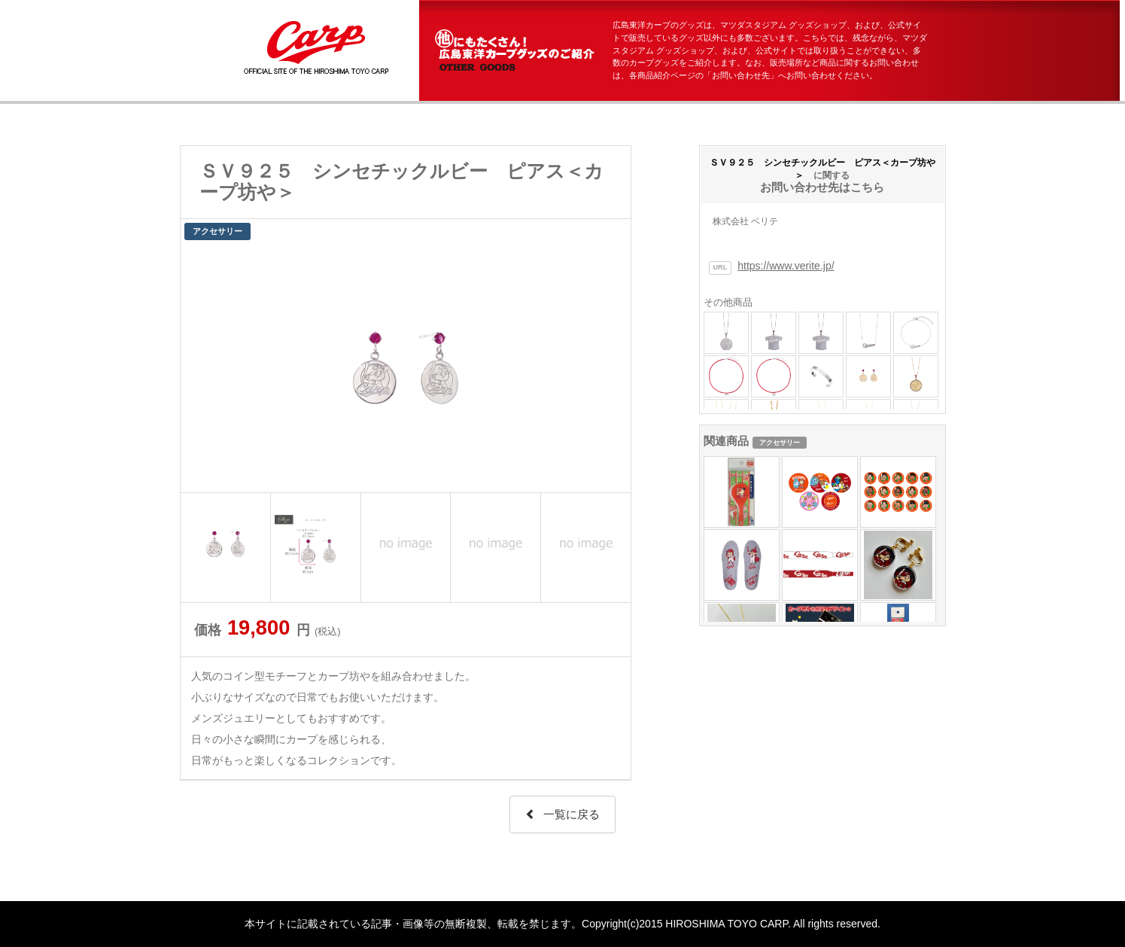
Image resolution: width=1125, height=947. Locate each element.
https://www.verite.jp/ (785, 266)
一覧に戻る (562, 814)
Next (611, 368)
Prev (200, 368)
